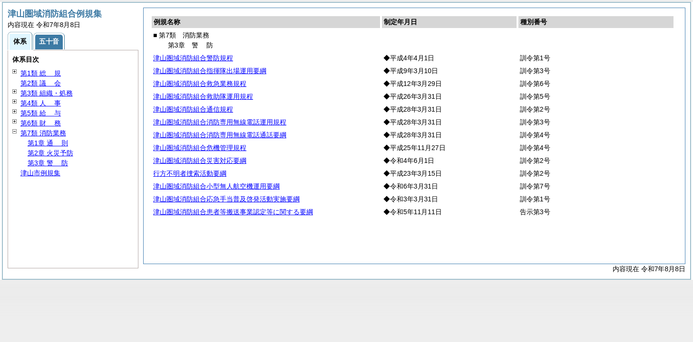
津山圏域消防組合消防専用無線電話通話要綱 (219, 135)
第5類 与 (40, 113)
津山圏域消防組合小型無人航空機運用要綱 (216, 186)
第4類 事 (40, 103)
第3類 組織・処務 (46, 93)
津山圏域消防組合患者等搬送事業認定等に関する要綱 (233, 212)
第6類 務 (40, 123)
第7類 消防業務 (43, 133)
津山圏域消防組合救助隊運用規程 (203, 96)
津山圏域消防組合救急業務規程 (199, 83)
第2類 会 (40, 83)
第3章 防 (48, 163)
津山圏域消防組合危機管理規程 (199, 148)
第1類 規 (40, 73)
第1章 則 (48, 143)
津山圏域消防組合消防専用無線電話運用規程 (219, 122)
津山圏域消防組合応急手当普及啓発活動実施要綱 (226, 199)
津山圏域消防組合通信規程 (193, 109)
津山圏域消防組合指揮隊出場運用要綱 (209, 71)
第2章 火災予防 (50, 153)
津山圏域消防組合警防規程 (193, 58)
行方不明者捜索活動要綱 (189, 173)
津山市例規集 (40, 173)
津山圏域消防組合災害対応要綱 (199, 160)
